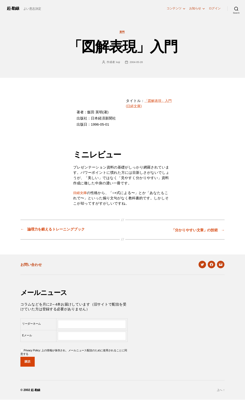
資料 (122, 32)
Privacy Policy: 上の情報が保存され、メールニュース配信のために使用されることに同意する (73, 352)
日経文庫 (80, 193)
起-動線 (13, 8)
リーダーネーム (31, 323)
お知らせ (195, 8)
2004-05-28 (136, 62)
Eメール (27, 335)
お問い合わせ (32, 264)
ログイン (215, 8)
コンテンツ (174, 8)
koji (118, 62)
